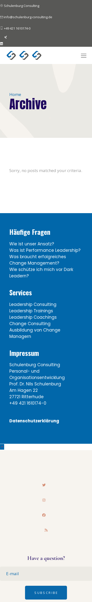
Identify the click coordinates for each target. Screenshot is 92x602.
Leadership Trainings (31, 311)
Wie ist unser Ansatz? (31, 244)
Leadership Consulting (32, 304)
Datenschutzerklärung (34, 421)
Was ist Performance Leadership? (44, 250)
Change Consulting (30, 324)
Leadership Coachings (33, 317)
